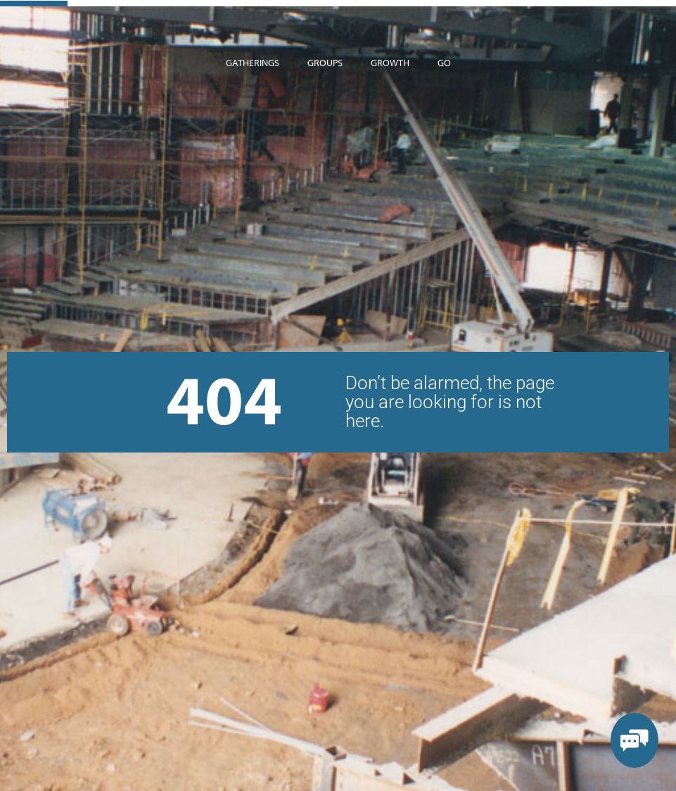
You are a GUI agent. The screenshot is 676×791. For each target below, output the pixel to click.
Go (444, 62)
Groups (325, 62)
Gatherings (252, 62)
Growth (390, 62)
